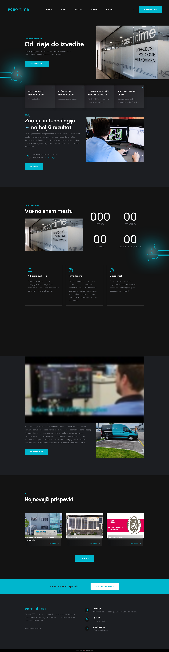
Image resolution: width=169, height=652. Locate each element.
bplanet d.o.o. (89, 650)
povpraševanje (49, 168)
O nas (63, 10)
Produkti (78, 10)
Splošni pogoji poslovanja (33, 628)
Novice (94, 10)
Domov (49, 10)
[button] (92, 51)
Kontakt (109, 10)
